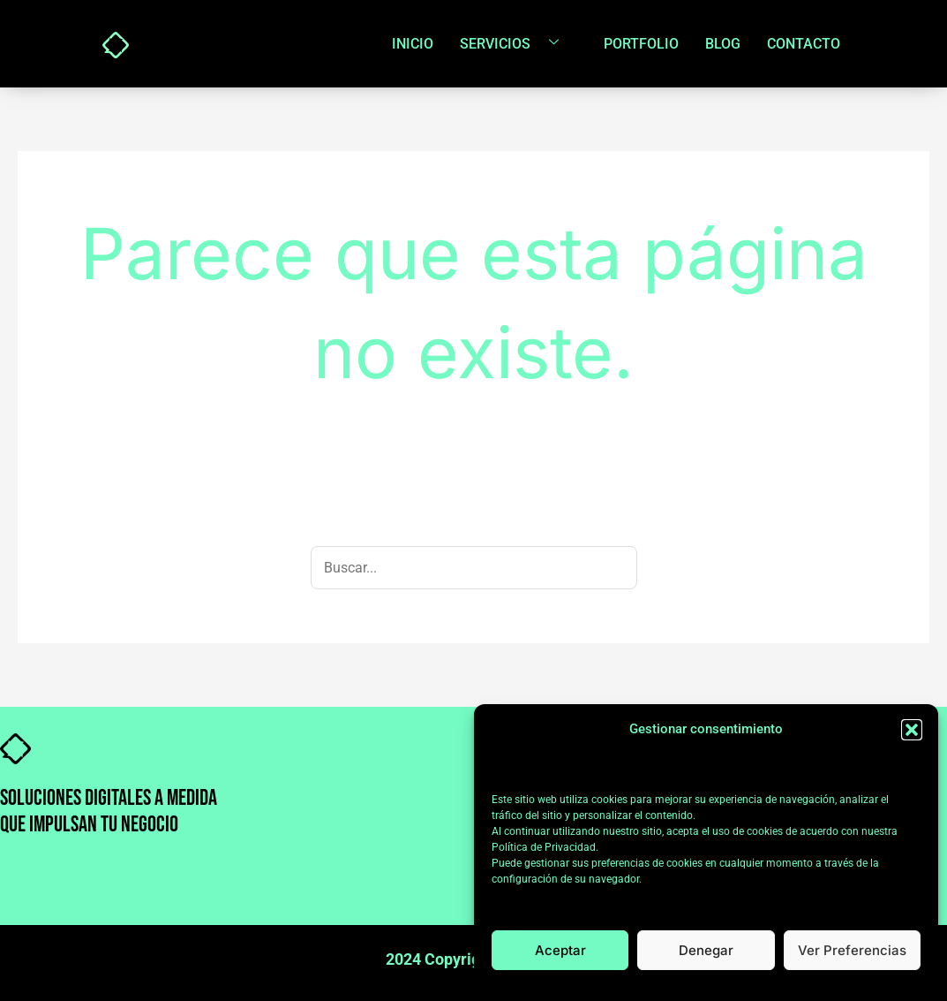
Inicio (412, 43)
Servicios (516, 43)
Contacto (803, 43)
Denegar (706, 950)
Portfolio (641, 43)
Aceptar (560, 950)
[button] (912, 730)
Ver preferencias (852, 950)
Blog (722, 43)
